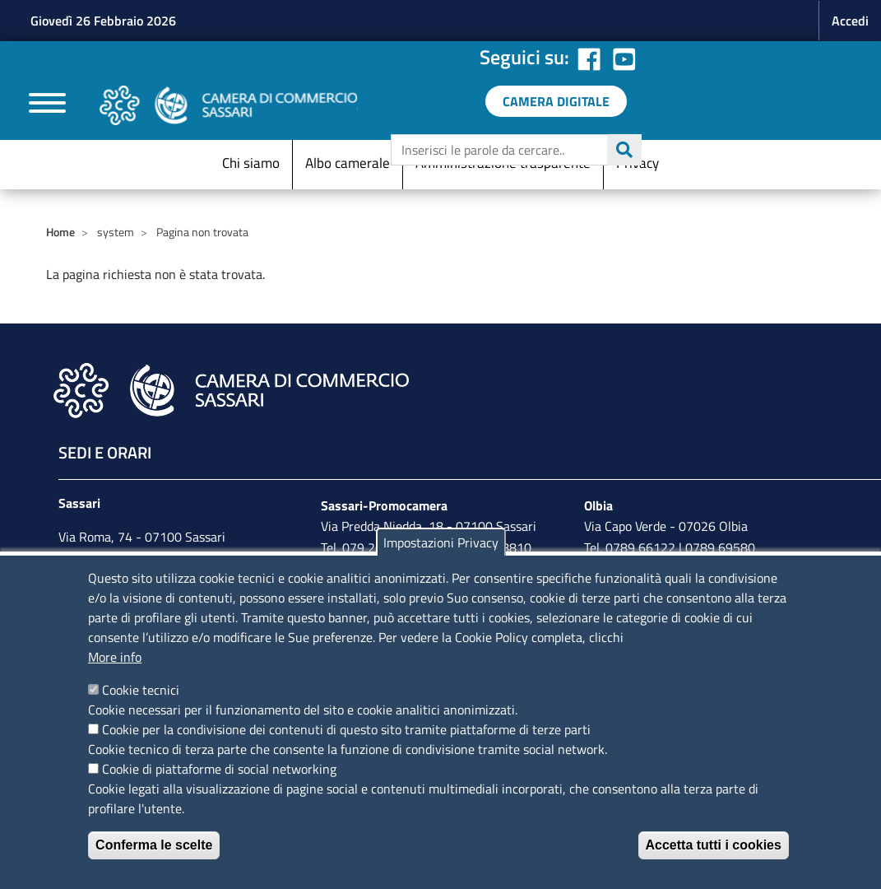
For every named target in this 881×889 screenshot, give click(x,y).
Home (60, 231)
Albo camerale (347, 163)
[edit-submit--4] (514, 149)
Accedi (850, 20)
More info (114, 657)
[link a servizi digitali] (556, 101)
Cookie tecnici (140, 690)
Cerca (624, 149)
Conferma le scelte (153, 845)
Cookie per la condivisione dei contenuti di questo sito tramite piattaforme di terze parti (346, 729)
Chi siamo (251, 163)
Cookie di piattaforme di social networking (219, 769)
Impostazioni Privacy (440, 542)
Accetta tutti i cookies (713, 845)
